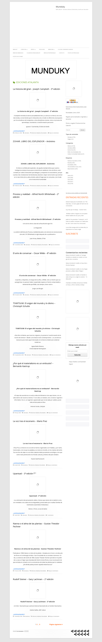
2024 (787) (70, 179)
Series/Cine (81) (72, 150)
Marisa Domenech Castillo (72, 275)
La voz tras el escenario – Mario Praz (30, 421)
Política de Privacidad (73, 53)
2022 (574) (70, 183)
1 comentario (50, 515)
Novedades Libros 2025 (73, 112)
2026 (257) (70, 175)
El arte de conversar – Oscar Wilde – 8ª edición (34, 253)
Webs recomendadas (18, 53)
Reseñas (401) (71, 162)
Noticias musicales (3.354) (74, 161)
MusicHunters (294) (73, 169)
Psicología (42, 49)
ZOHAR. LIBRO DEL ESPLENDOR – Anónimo (34, 141)
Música (32, 49)
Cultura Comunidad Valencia (65, 49)
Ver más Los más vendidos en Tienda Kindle (76, 193)
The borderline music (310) (74, 166)
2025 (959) (70, 177)
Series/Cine (50, 49)
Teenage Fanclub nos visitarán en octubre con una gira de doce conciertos (76, 257)
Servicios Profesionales (50, 53)
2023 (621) (70, 181)
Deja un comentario (54, 133)
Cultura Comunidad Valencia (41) (76, 154)
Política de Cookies (18, 56)
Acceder (26, 631)
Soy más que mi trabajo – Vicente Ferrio (76, 209)
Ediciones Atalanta (36, 133)
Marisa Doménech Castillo (72, 255)
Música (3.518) (71, 146)
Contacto (61, 53)
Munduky (60, 6)
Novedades (44, 133)
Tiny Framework (19, 631)
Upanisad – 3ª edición (23, 473)
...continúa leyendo (19, 131)
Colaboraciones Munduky (33, 53)
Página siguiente (55, 624)
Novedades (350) (72, 164)
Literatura (23, 49)
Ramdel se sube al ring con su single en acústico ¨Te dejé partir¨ (76, 277)
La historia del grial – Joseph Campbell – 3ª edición (36, 89)
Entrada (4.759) (71, 137)
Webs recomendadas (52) (74, 152)
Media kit (15, 49)
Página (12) (70, 139)
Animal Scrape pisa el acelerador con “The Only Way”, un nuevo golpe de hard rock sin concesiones (77, 203)
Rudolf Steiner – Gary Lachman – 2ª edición (33, 579)
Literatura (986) (72, 148)
